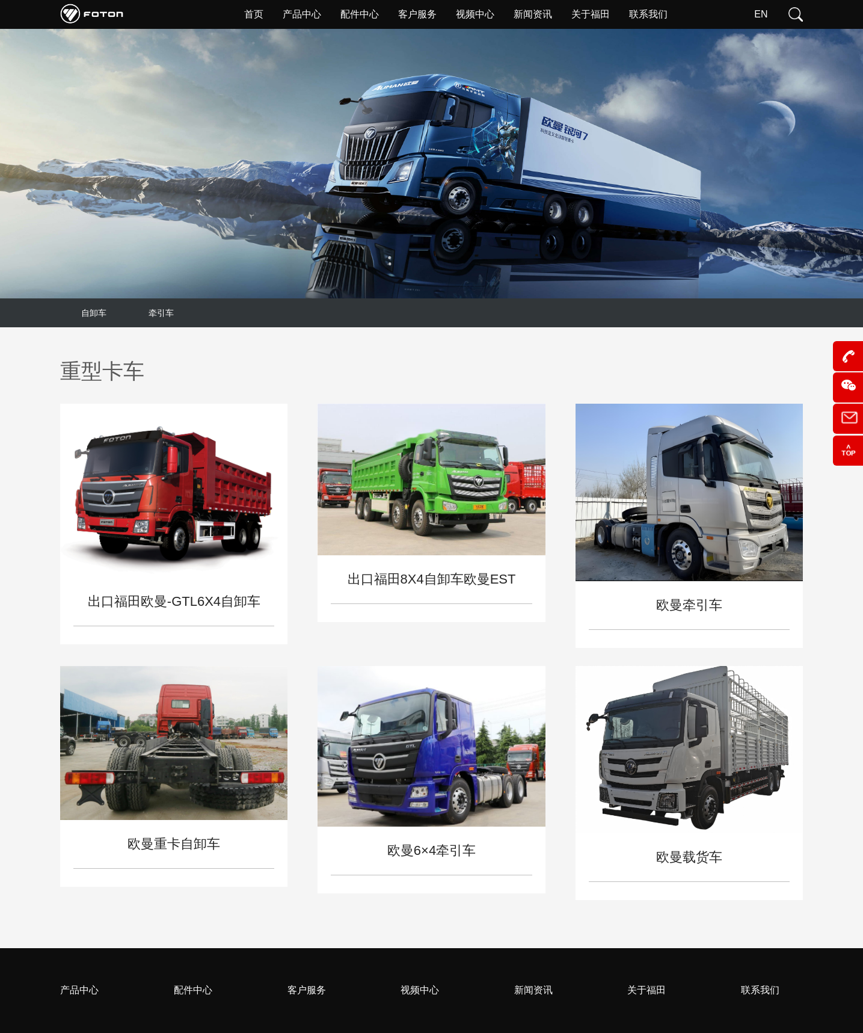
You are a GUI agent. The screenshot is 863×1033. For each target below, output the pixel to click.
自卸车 (93, 313)
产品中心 (79, 990)
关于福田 (646, 990)
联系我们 (760, 990)
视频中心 (420, 990)
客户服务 (306, 990)
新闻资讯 (533, 990)
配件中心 (193, 990)
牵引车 (161, 313)
